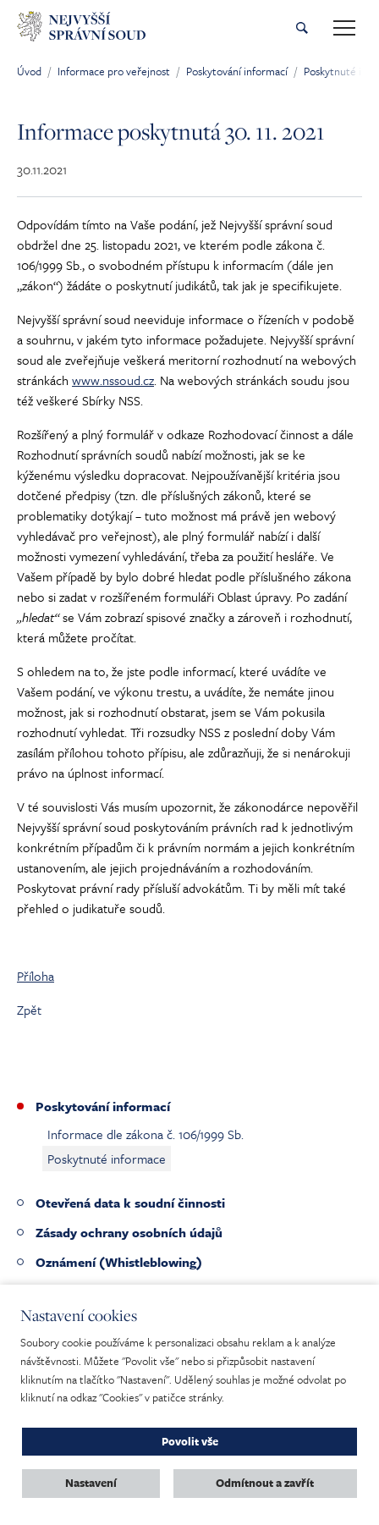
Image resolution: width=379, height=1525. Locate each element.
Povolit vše (190, 1441)
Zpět (29, 1009)
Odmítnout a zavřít (265, 1482)
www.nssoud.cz (113, 380)
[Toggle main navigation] (344, 28)
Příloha (35, 975)
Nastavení (91, 1482)
